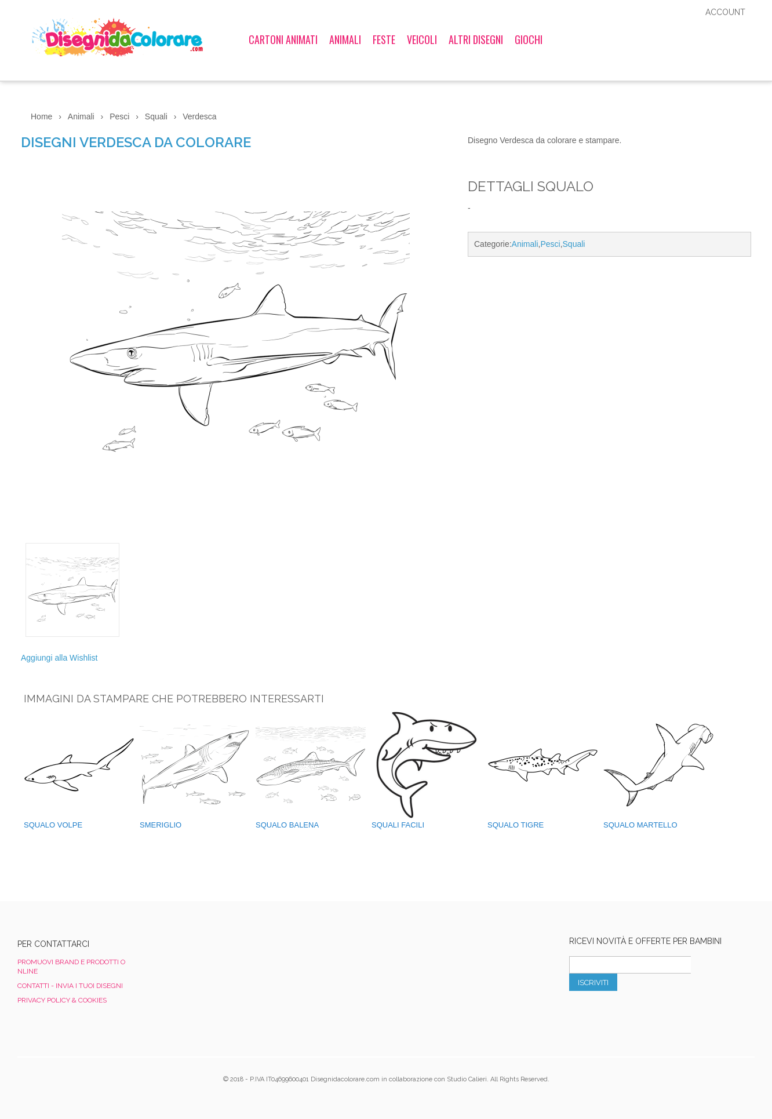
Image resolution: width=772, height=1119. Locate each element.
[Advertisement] (609, 363)
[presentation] (657, 1016)
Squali (574, 244)
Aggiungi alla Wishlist (59, 657)
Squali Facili (398, 825)
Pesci (550, 244)
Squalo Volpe (53, 825)
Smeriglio (160, 825)
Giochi (528, 39)
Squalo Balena (287, 825)
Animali (345, 39)
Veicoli (422, 39)
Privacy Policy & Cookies (62, 1000)
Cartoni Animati (283, 39)
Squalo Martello (640, 825)
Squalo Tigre (515, 825)
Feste (384, 39)
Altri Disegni (476, 39)
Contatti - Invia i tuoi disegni (70, 986)
